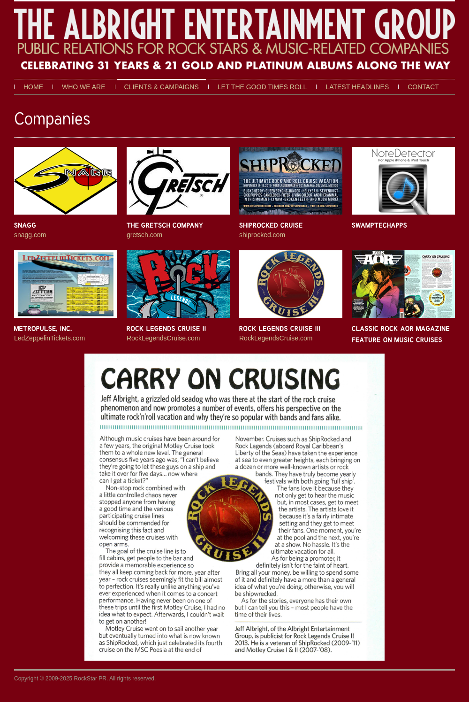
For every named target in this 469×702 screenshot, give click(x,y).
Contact (423, 87)
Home (33, 87)
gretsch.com (144, 235)
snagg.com (30, 235)
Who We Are (84, 87)
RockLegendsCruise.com (163, 338)
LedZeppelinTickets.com (49, 338)
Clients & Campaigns (161, 87)
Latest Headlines (357, 87)
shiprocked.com (262, 235)
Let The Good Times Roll (262, 87)
